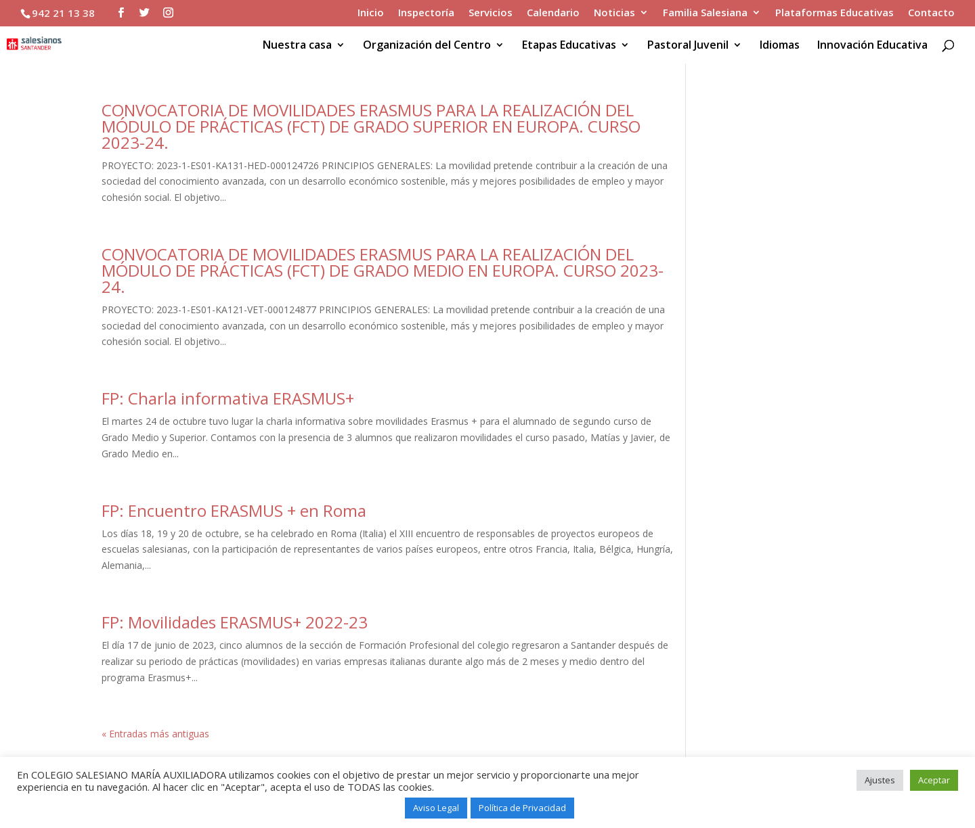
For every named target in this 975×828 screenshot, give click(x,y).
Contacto (931, 13)
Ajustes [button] (880, 780)
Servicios (491, 13)
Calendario (553, 13)
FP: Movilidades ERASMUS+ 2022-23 (235, 622)
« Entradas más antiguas (155, 733)
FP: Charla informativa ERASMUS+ (228, 398)
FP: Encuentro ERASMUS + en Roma (234, 510)
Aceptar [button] (934, 780)
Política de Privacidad (522, 808)
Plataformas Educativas (834, 13)
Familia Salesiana (705, 13)
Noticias (614, 13)
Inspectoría (426, 13)
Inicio (371, 13)
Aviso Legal (436, 808)
